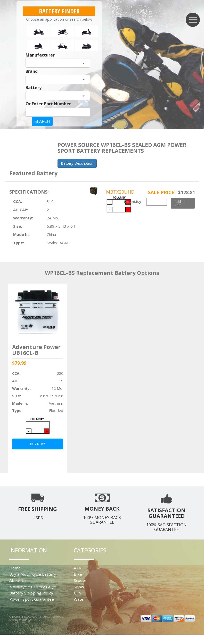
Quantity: (133, 201)
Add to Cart (180, 203)
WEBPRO (25, 620)
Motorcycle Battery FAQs (32, 586)
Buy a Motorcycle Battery (32, 574)
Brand (32, 71)
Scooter (81, 580)
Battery (34, 87)
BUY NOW (37, 444)
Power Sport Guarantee (31, 599)
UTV (77, 593)
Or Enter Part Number (48, 104)
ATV (77, 567)
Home (15, 567)
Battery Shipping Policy (31, 593)
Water (79, 599)
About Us (18, 580)
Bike (78, 574)
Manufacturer (40, 55)
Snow (79, 586)
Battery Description (77, 163)
